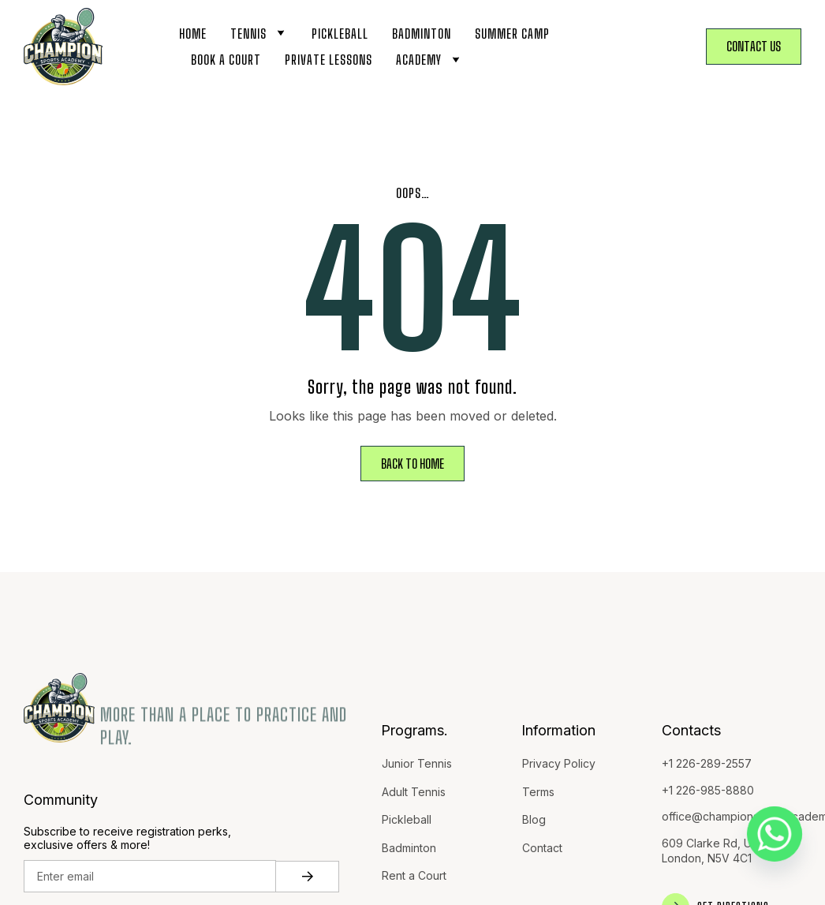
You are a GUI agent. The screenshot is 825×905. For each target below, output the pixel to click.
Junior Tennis (417, 763)
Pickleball (340, 33)
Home (193, 33)
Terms (538, 791)
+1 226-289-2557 (707, 763)
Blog (534, 819)
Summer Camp (512, 33)
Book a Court (226, 59)
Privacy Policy (558, 763)
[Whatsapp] (774, 834)
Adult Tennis (414, 791)
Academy (429, 60)
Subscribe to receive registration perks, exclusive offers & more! (127, 838)
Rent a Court (414, 875)
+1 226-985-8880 (708, 790)
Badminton (421, 33)
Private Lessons (328, 59)
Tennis (259, 34)
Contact (542, 848)
